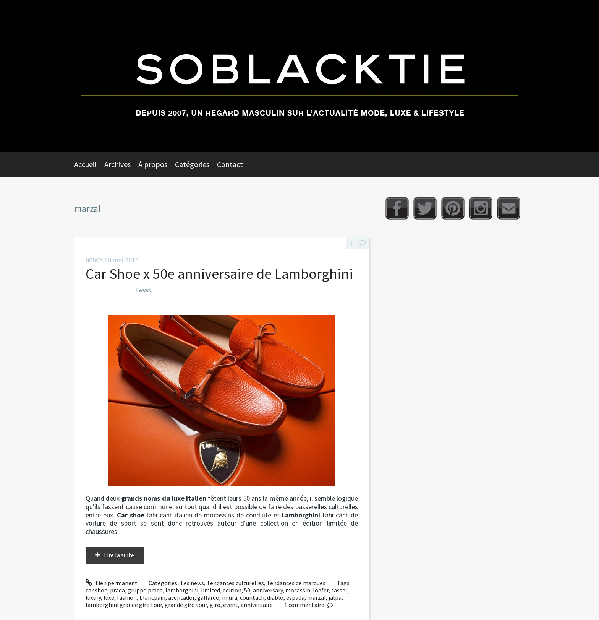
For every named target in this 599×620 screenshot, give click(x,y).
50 (247, 590)
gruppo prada (145, 590)
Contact (230, 164)
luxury (93, 597)
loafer (321, 590)
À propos (152, 164)
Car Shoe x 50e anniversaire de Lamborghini (219, 274)
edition (232, 590)
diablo (275, 597)
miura (229, 597)
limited (210, 590)
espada (295, 597)
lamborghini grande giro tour (124, 605)
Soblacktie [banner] (299, 76)
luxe (109, 597)
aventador (181, 597)
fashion (127, 597)
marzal (316, 597)
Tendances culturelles (235, 583)
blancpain (152, 597)
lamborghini (181, 590)
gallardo (208, 597)
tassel (339, 590)
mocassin (297, 590)
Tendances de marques (296, 583)
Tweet (143, 289)
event (230, 605)
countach (252, 597)
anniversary (268, 590)
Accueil (85, 164)
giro (215, 605)
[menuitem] (89, 164)
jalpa (335, 597)
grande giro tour (186, 605)
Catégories (192, 164)
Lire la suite (119, 555)
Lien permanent (112, 583)
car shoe (96, 590)
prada (117, 590)
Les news (192, 583)
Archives (117, 164)
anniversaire (257, 605)
